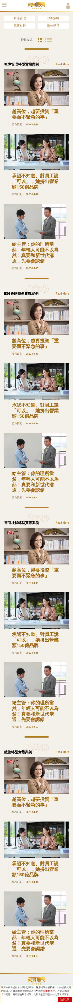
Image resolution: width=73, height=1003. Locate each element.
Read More (62, 64)
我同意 (64, 999)
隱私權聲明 (49, 991)
